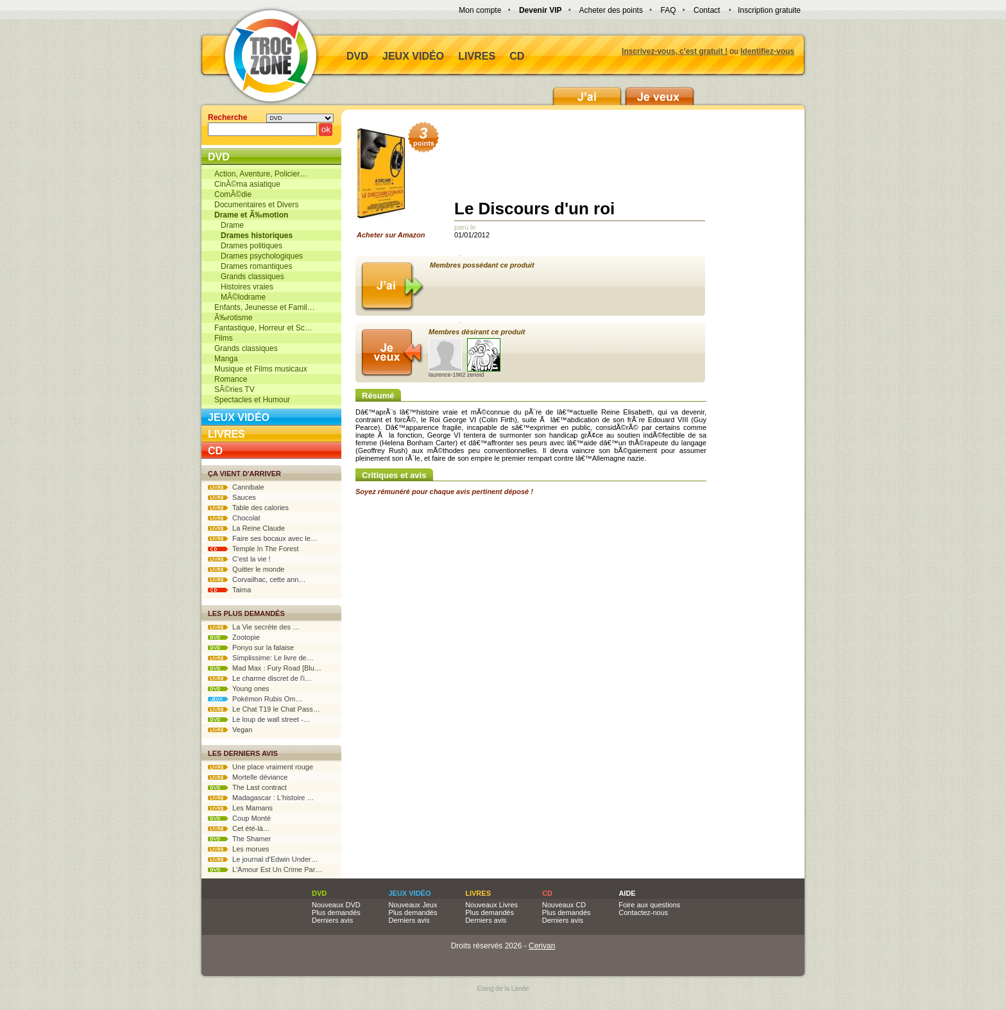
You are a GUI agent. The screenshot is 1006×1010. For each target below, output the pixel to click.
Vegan (230, 729)
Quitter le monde (246, 569)
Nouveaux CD (564, 905)
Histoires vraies (243, 286)
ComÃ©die (233, 194)
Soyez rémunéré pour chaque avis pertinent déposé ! (444, 491)
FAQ (668, 10)
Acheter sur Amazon (395, 183)
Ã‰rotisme (233, 317)
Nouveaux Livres (491, 905)
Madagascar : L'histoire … (261, 797)
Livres (476, 56)
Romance (230, 379)
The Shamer (239, 839)
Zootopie (234, 637)
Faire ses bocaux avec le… (263, 538)
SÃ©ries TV (234, 389)
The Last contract (247, 787)
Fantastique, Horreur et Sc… (263, 327)
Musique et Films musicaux (260, 368)
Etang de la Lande (503, 988)
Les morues (238, 849)
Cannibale (236, 487)
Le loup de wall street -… (259, 719)
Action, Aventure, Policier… (260, 173)
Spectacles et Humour (252, 399)
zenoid (483, 358)
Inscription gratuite (769, 10)
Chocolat (234, 518)
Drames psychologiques (258, 256)
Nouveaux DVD (336, 905)
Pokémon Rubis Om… (255, 699)
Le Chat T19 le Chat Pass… (264, 709)
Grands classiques (249, 276)
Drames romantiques (253, 266)
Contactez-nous (643, 912)
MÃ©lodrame (240, 297)
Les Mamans (240, 808)
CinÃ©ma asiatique (247, 184)
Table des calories (248, 507)
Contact (707, 10)
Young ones (238, 688)
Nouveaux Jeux (413, 905)
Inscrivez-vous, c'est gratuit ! (675, 51)
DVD (357, 56)
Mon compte (480, 10)
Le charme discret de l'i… (260, 678)
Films (223, 338)
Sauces (232, 497)
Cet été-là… (239, 828)
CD (516, 56)
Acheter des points (611, 10)
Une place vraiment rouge (260, 767)
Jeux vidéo (413, 56)
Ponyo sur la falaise (251, 647)
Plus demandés (336, 912)
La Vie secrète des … (254, 627)
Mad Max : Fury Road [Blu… (264, 668)
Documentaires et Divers (256, 204)
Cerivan (542, 945)
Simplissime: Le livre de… (261, 658)
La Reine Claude (246, 528)
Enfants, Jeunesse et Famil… (264, 307)
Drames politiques (248, 245)
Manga (226, 358)
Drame (229, 225)
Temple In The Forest (253, 548)
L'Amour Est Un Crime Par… (265, 869)
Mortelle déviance (247, 777)
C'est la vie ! (239, 559)
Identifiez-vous (767, 51)
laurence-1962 (447, 358)
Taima (229, 590)
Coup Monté (239, 818)
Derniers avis (332, 920)
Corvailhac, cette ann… (256, 579)
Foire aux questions (649, 905)
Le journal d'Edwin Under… (263, 859)
